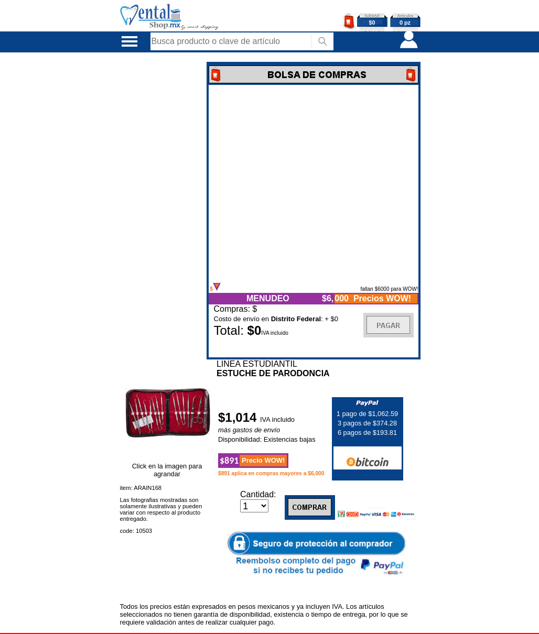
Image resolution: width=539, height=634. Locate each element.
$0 (372, 22)
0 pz (405, 22)
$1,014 (239, 417)
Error (313, 184)
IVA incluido (277, 419)
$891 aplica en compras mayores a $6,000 (271, 473)
